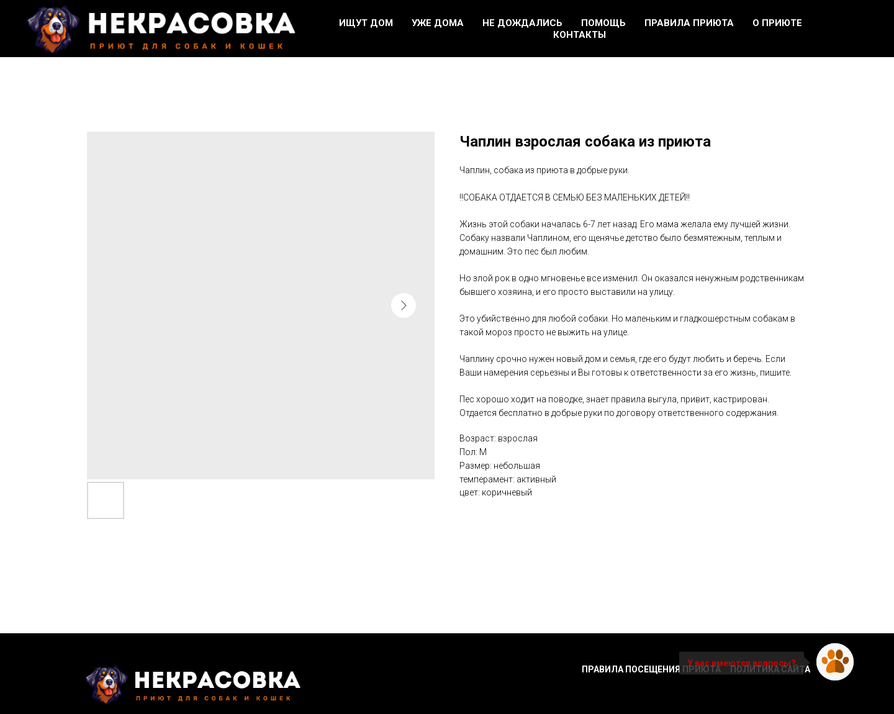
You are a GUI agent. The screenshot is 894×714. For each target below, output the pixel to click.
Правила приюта (689, 23)
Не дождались (522, 23)
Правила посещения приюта (651, 669)
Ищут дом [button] (366, 23)
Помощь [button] (603, 23)
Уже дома (438, 23)
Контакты (579, 34)
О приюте (777, 23)
